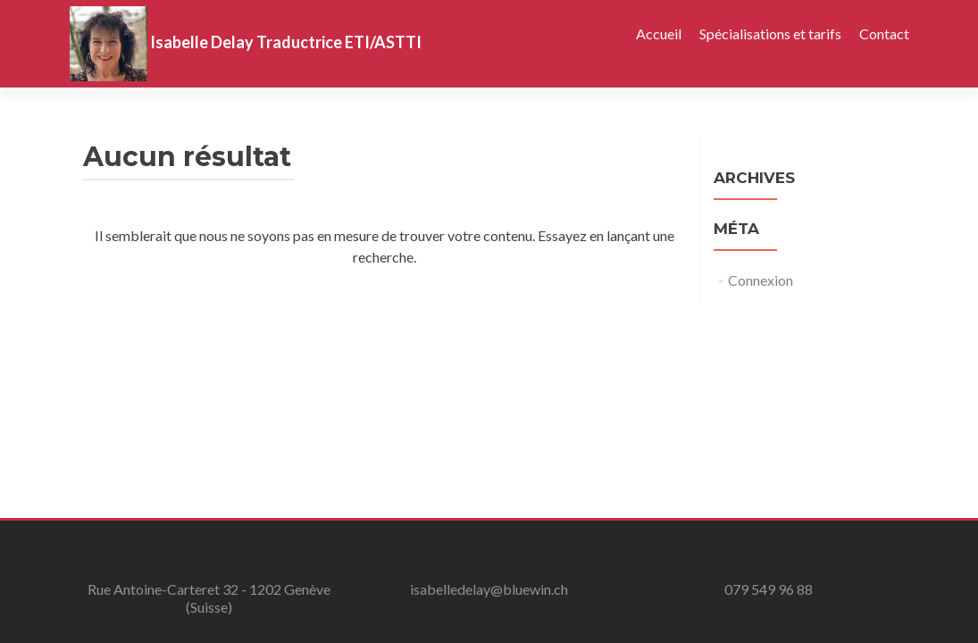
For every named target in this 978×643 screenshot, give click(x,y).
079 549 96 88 (768, 588)
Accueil (658, 33)
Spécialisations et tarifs (770, 33)
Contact (884, 33)
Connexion (760, 279)
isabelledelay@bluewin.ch (489, 588)
